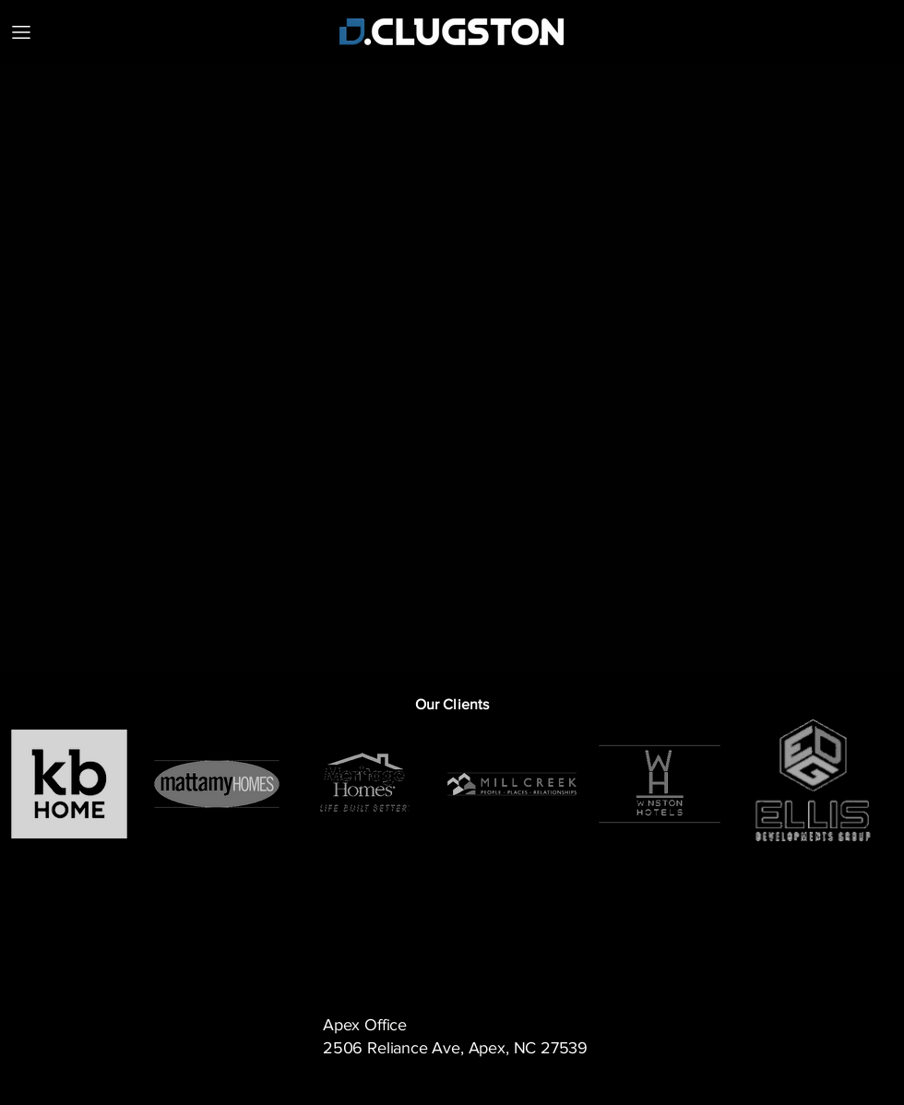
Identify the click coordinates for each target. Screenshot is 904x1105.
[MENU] (21, 32)
